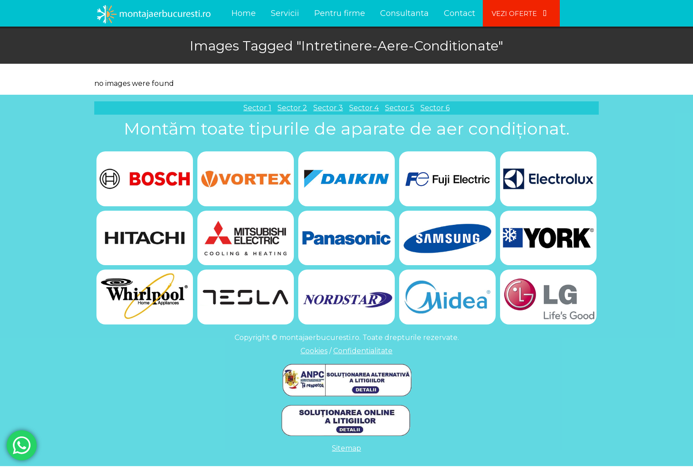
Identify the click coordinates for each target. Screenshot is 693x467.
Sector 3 (328, 108)
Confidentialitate (363, 351)
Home (243, 13)
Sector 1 (257, 108)
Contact (459, 13)
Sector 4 (364, 108)
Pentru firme (339, 13)
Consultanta (404, 13)
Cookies (313, 351)
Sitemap (346, 449)
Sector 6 (435, 108)
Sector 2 (292, 108)
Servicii (285, 13)
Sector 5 (399, 108)
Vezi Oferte (521, 13)
